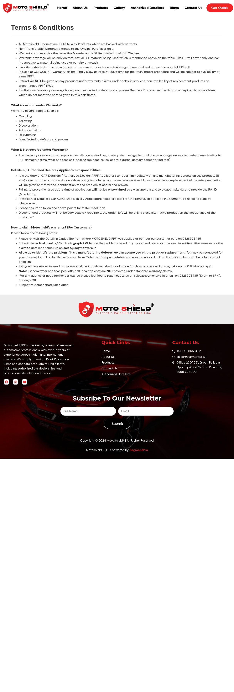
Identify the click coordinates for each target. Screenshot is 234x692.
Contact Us (193, 8)
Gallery (119, 8)
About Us (80, 8)
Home (62, 8)
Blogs (174, 8)
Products (100, 8)
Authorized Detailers (147, 8)
